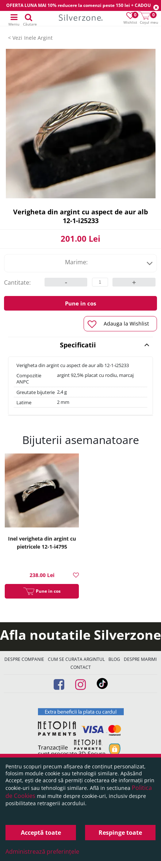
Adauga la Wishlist (118, 324)
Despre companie (24, 659)
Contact (80, 667)
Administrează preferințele (42, 852)
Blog (114, 659)
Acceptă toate (41, 833)
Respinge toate (120, 833)
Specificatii (104, 344)
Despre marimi (140, 659)
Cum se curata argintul (76, 659)
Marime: (109, 262)
